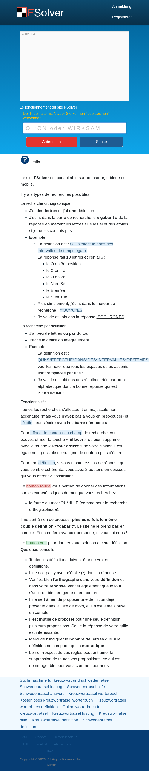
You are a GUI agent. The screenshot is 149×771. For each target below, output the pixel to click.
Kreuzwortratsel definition (55, 720)
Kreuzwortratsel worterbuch (93, 693)
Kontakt (42, 744)
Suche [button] (101, 142)
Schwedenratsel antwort (42, 693)
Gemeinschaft (63, 737)
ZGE (25, 737)
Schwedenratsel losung (41, 686)
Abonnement (63, 744)
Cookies (41, 737)
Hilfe (26, 744)
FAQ (50, 751)
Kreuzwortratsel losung (73, 713)
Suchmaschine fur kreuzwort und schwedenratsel (65, 680)
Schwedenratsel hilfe (86, 686)
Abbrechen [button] (51, 142)
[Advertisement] (74, 67)
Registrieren (122, 17)
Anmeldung (121, 6)
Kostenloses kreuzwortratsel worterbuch (56, 700)
